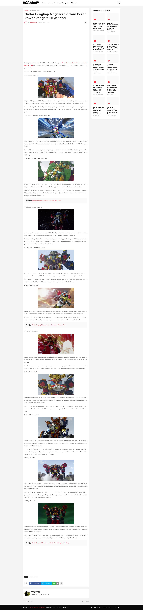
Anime (51, 3)
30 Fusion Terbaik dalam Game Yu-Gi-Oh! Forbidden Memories (113, 47)
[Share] (85, 22)
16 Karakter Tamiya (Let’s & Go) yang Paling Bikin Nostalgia (98, 47)
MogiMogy (35, 592)
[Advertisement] (55, 42)
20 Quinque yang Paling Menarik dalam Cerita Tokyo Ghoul (99, 25)
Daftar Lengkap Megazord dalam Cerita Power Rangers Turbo (49, 325)
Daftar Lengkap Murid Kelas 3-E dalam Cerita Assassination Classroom (112, 89)
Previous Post (28, 601)
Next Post (85, 601)
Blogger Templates (62, 607)
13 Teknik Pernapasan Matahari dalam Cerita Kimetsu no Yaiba (112, 68)
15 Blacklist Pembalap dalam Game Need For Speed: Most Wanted (112, 26)
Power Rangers (62, 3)
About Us (97, 607)
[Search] (118, 2)
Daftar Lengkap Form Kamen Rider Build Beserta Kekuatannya (98, 110)
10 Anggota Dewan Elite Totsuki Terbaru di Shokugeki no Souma (98, 68)
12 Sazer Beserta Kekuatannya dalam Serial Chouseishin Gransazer (98, 89)
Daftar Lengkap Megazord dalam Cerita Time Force (46, 200)
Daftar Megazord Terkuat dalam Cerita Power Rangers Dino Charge (51, 543)
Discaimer (117, 607)
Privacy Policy (107, 607)
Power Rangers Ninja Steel (70, 63)
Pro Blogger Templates (37, 607)
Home (44, 3)
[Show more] (61, 583)
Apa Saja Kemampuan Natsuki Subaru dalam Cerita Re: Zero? (112, 110)
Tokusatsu (74, 3)
